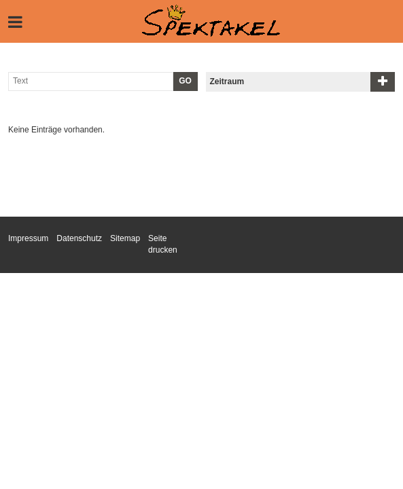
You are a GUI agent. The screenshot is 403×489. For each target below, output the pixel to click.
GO (185, 81)
